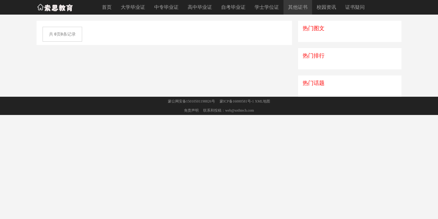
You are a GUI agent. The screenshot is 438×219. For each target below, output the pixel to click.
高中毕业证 (200, 7)
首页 (107, 7)
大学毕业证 (133, 7)
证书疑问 (355, 7)
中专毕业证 (166, 7)
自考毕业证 (233, 7)
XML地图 (262, 101)
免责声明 (191, 110)
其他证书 (298, 7)
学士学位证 (267, 7)
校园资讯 (326, 7)
